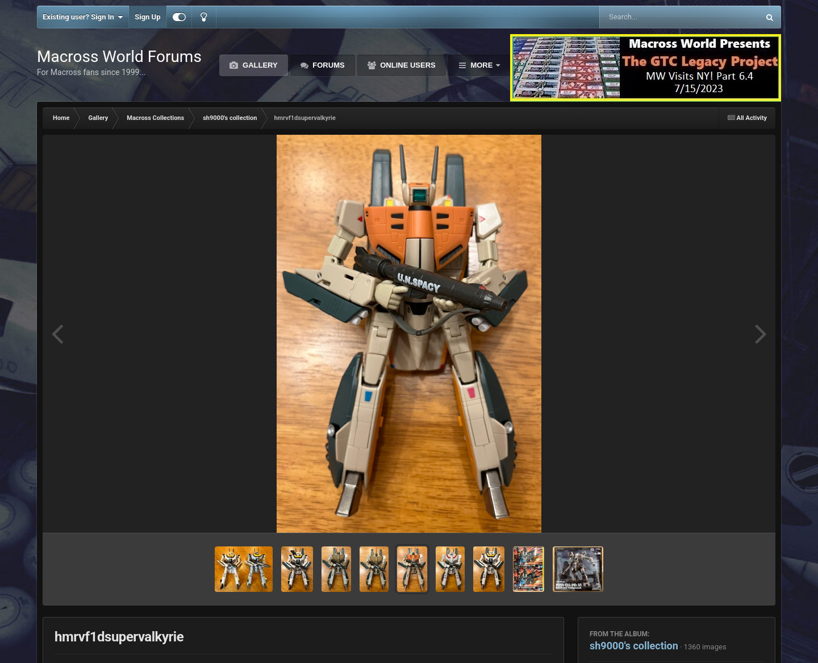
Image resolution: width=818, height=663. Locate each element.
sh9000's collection (634, 646)
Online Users (407, 65)
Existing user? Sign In (83, 17)
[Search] (651, 17)
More (482, 65)
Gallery (258, 65)
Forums (328, 65)
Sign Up (147, 17)
